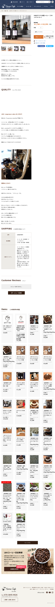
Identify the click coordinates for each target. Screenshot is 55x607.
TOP (2, 10)
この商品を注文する (38, 37)
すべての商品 (20, 6)
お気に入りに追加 (48, 36)
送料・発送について (34, 589)
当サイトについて (27, 587)
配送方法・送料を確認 (40, 43)
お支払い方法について (49, 587)
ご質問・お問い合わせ (9, 600)
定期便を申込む (17, 568)
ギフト (52, 6)
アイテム (46, 6)
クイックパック (37, 6)
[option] (16, 29)
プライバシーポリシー (44, 589)
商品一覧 (6, 10)
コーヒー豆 (28, 6)
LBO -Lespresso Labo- (41, 40)
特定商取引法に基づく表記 (37, 587)
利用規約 (52, 589)
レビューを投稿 (16, 293)
